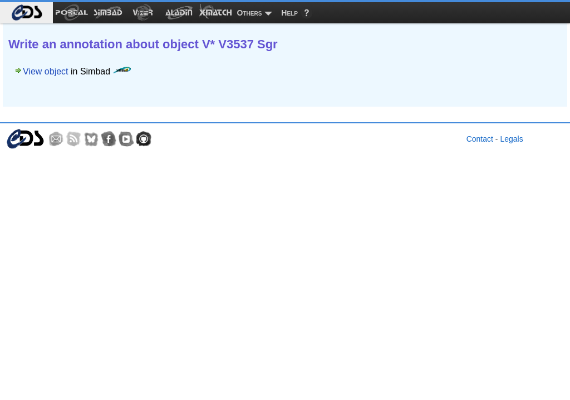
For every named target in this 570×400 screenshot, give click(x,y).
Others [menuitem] (249, 12)
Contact (479, 138)
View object (45, 71)
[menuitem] (26, 12)
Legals (511, 138)
